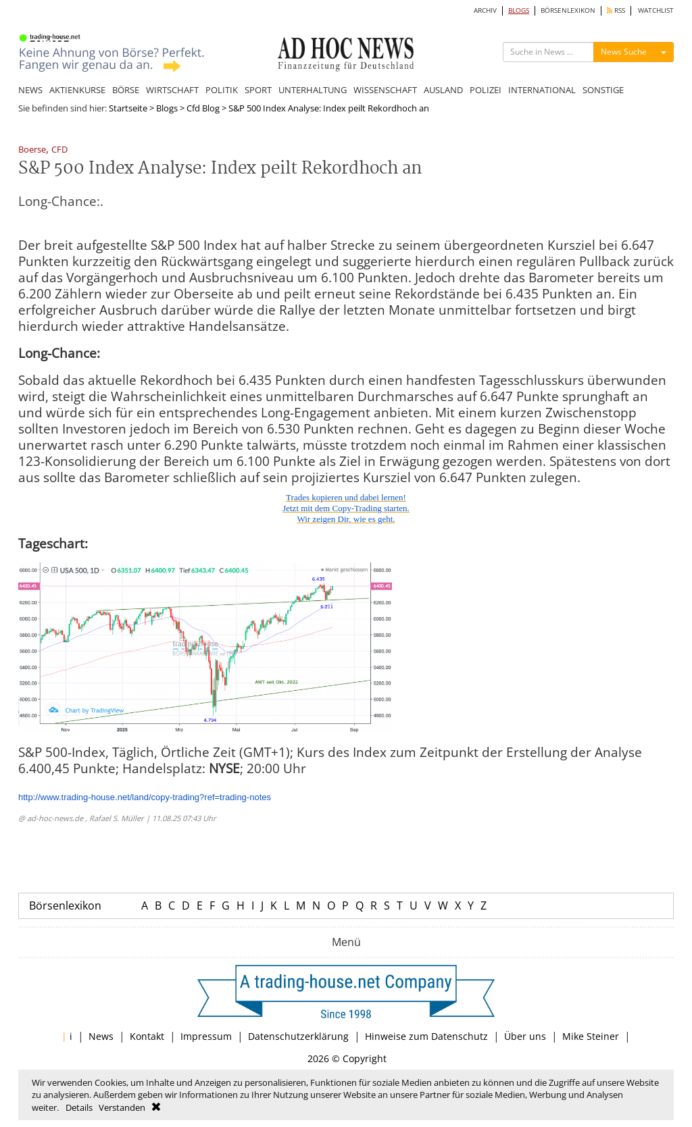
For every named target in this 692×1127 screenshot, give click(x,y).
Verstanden (122, 1107)
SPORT (258, 90)
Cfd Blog (203, 108)
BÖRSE (125, 90)
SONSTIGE (603, 90)
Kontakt (147, 1036)
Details (79, 1107)
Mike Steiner (590, 1036)
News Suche (624, 51)
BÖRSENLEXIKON (568, 10)
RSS (616, 10)
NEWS (30, 90)
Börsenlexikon (65, 905)
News (101, 1036)
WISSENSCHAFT (385, 90)
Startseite (128, 108)
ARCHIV (485, 10)
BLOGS (518, 10)
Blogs (167, 108)
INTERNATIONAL (542, 90)
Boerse (32, 150)
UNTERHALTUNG (312, 90)
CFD (59, 150)
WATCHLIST (656, 10)
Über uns (525, 1036)
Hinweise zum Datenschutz (426, 1036)
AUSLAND (443, 90)
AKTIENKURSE (77, 90)
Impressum (206, 1036)
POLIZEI (485, 90)
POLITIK (221, 90)
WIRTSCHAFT (172, 90)
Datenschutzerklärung (298, 1036)
